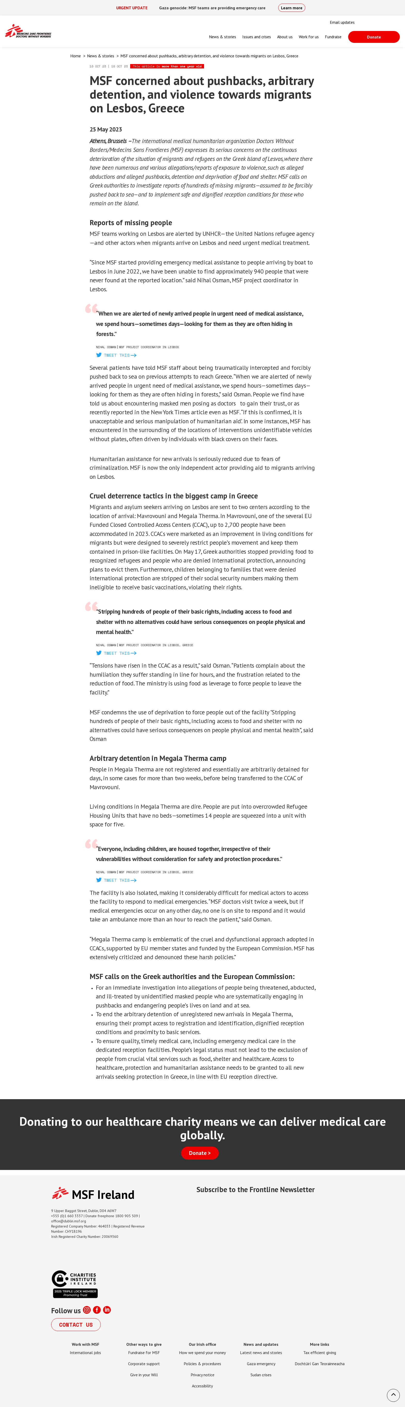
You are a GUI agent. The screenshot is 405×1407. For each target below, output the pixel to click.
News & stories (222, 36)
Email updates (342, 22)
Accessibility (202, 1385)
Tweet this (117, 355)
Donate (374, 37)
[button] (393, 1395)
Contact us (76, 1324)
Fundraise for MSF (144, 1352)
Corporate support (144, 1363)
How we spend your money (202, 1352)
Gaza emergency (261, 1363)
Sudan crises (261, 1374)
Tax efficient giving (319, 1352)
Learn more (291, 7)
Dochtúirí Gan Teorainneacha (320, 1363)
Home (75, 55)
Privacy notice (202, 1374)
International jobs (85, 1352)
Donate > (200, 1153)
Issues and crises (256, 36)
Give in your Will (144, 1374)
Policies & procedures (202, 1363)
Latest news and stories (261, 1352)
